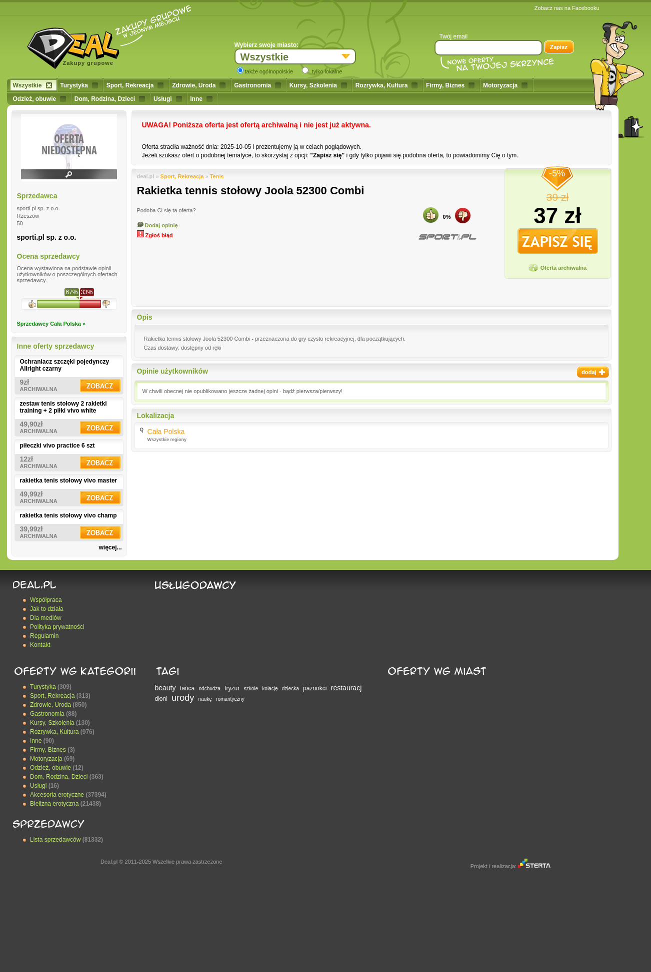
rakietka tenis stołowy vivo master (69, 480)
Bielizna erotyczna (54, 803)
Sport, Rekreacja (135, 85)
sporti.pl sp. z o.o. (46, 237)
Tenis (217, 176)
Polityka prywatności (57, 626)
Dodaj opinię (157, 225)
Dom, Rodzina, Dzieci (109, 98)
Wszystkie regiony (167, 439)
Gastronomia (257, 85)
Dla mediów (46, 617)
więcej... (110, 547)
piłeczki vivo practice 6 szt (57, 445)
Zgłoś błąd (155, 235)
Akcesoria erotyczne (57, 794)
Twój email (454, 36)
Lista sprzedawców (55, 839)
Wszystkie (32, 85)
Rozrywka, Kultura (387, 85)
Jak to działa (47, 608)
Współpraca (46, 599)
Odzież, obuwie (39, 98)
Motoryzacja (505, 85)
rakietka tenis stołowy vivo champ (68, 515)
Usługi (168, 98)
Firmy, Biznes (450, 85)
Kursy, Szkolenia (318, 85)
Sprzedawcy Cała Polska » (51, 324)
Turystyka (79, 85)
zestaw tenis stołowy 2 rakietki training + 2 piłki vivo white (63, 407)
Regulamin (44, 635)
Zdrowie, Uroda (199, 85)
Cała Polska (166, 432)
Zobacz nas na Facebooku (567, 8)
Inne (201, 98)
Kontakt (40, 644)
